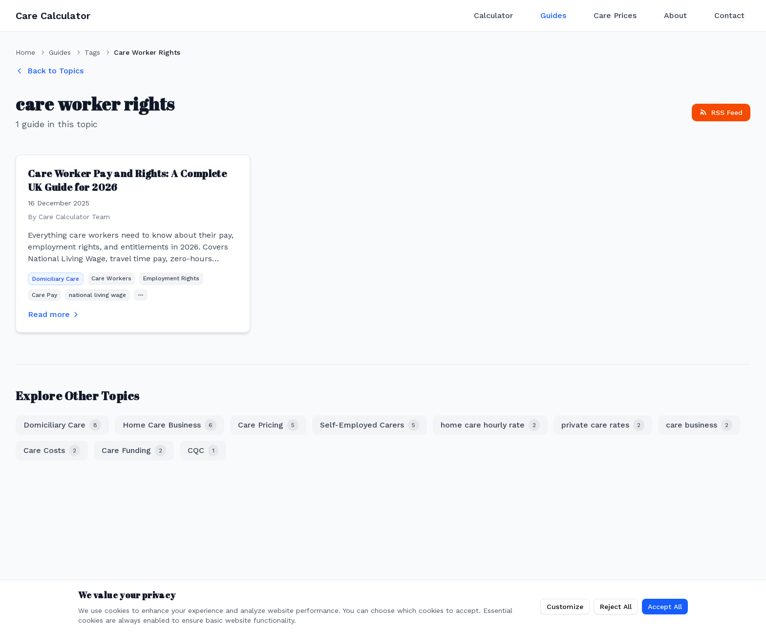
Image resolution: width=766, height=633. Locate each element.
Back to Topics (50, 70)
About (675, 15)
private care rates (602, 425)
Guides (553, 15)
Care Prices (615, 15)
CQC (203, 450)
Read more (54, 314)
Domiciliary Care (55, 278)
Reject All (616, 606)
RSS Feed (721, 112)
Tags (92, 52)
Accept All (665, 606)
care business (699, 425)
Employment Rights (171, 278)
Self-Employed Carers (369, 425)
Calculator (493, 15)
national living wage (97, 295)
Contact (729, 15)
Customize (565, 606)
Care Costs (51, 450)
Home (25, 52)
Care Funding (134, 450)
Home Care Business (169, 425)
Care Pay (44, 295)
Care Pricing (268, 425)
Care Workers (111, 278)
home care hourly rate (490, 425)
